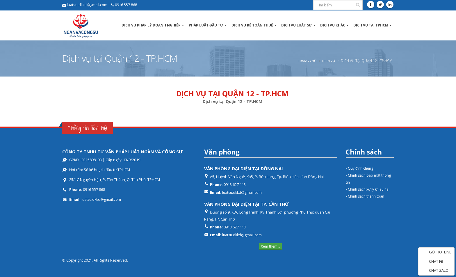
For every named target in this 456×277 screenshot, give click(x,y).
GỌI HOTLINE (436, 252)
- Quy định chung (360, 168)
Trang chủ (306, 60)
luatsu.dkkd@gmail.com (101, 199)
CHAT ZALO (434, 271)
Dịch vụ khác (332, 25)
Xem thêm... (270, 246)
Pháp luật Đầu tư (206, 25)
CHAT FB (432, 262)
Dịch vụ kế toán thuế (252, 25)
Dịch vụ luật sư (296, 25)
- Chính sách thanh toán (366, 196)
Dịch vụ (328, 60)
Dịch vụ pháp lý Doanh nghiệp (151, 25)
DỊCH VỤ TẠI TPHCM (370, 25)
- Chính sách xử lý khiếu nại (369, 189)
